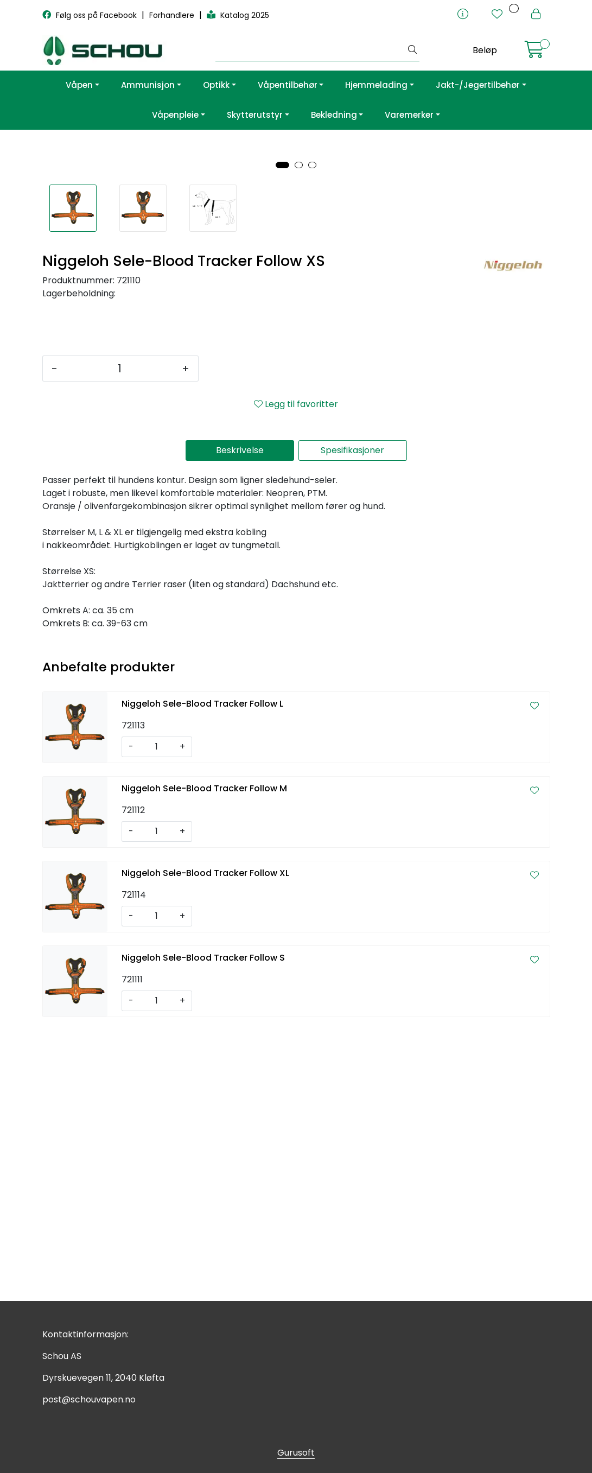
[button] (282, 436)
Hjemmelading (376, 85)
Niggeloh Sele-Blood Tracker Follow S (203, 1228)
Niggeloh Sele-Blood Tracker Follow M (204, 1059)
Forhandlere (172, 15)
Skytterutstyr (255, 114)
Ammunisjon (148, 85)
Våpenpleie (175, 114)
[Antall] (120, 639)
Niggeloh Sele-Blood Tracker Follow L (202, 974)
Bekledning (334, 114)
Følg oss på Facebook (90, 15)
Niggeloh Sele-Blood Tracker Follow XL (205, 1144)
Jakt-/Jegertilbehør (478, 85)
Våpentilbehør (287, 85)
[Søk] (310, 50)
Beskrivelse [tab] (240, 721)
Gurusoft (296, 1452)
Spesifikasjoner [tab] (352, 721)
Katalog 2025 (238, 15)
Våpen (79, 85)
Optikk (216, 85)
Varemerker (409, 114)
